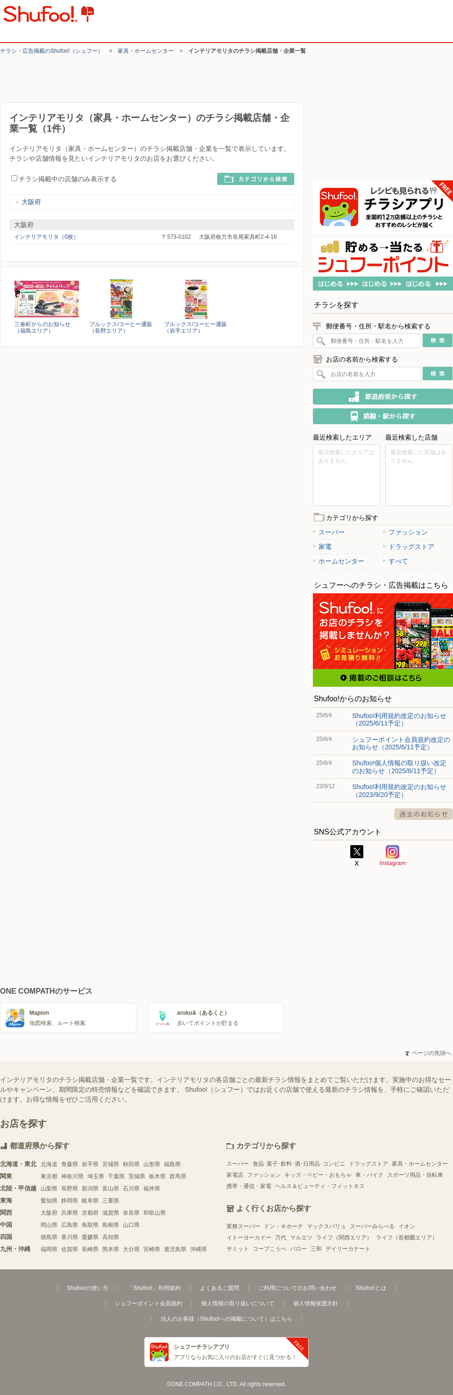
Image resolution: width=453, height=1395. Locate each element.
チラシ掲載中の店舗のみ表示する (64, 179)
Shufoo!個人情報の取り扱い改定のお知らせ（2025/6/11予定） (399, 766)
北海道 (49, 1164)
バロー (298, 1249)
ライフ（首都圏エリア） (407, 1237)
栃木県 (157, 1176)
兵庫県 (69, 1213)
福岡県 (49, 1249)
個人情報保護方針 (315, 1303)
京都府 (90, 1213)
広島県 (69, 1225)
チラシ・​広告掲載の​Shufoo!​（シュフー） (51, 51)
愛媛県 (90, 1237)
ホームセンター (338, 561)
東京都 (49, 1176)
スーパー (329, 532)
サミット (237, 1249)
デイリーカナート (348, 1249)
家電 (322, 546)
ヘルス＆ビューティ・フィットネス (320, 1186)
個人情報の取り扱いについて (237, 1303)
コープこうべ (269, 1249)
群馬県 (178, 1176)
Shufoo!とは (371, 1288)
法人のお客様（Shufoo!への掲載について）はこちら (226, 1319)
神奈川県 (72, 1176)
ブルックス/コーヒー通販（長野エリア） (120, 327)
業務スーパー (243, 1226)
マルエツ (301, 1237)
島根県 (110, 1225)
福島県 (172, 1164)
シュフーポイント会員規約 (148, 1303)
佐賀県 (69, 1249)
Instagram (393, 856)
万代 (280, 1237)
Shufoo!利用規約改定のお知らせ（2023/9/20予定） (399, 790)
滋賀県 (110, 1213)
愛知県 (49, 1200)
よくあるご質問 (219, 1288)
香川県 (69, 1237)
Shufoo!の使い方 (87, 1288)
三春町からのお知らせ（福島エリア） (42, 327)
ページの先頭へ (428, 1053)
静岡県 (69, 1200)
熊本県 (110, 1249)
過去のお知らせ (423, 814)
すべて (395, 561)
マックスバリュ (326, 1226)
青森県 (69, 1164)
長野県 (69, 1188)
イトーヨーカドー (248, 1237)
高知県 (110, 1237)
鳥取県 (90, 1225)
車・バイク (369, 1175)
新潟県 (90, 1188)
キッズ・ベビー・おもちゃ (318, 1175)
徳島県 (49, 1237)
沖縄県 (198, 1249)
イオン (406, 1226)
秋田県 (131, 1164)
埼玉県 (95, 1176)
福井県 (151, 1188)
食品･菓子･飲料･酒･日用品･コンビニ (299, 1163)
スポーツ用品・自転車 (415, 1175)
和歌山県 (154, 1213)
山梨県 (49, 1188)
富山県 (110, 1188)
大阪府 (28, 202)
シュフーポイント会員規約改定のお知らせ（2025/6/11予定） (401, 743)
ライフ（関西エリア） (344, 1237)
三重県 (110, 1200)
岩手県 (90, 1164)
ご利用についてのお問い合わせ (297, 1288)
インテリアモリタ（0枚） (46, 237)
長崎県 (90, 1249)
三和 (316, 1249)
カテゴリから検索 (255, 179)
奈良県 (131, 1213)
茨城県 (136, 1176)
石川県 (131, 1188)
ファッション (405, 532)
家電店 (234, 1175)
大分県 (131, 1249)
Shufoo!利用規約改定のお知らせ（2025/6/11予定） (399, 719)
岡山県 (49, 1225)
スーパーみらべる (372, 1226)
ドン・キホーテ (283, 1226)
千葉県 (116, 1176)
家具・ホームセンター (146, 51)
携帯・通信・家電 (248, 1186)
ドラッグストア (408, 546)
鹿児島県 (175, 1249)
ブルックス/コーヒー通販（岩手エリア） (195, 327)
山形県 (151, 1164)
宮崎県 (151, 1249)
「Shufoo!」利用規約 (153, 1288)
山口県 (131, 1225)
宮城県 (110, 1164)
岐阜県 (90, 1200)
